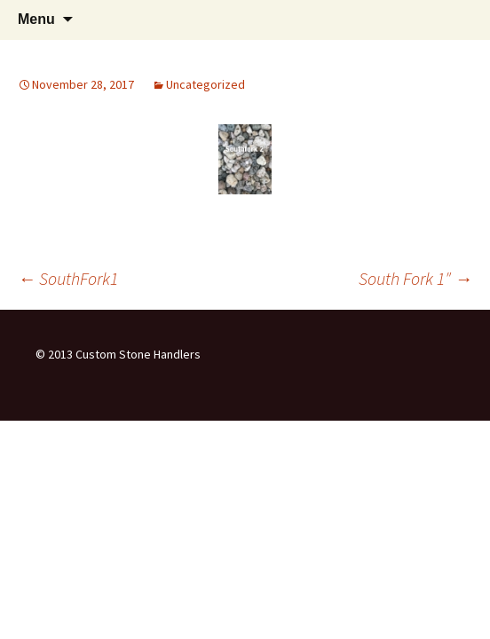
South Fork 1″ (415, 278)
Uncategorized (205, 84)
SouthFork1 (68, 278)
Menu (36, 19)
